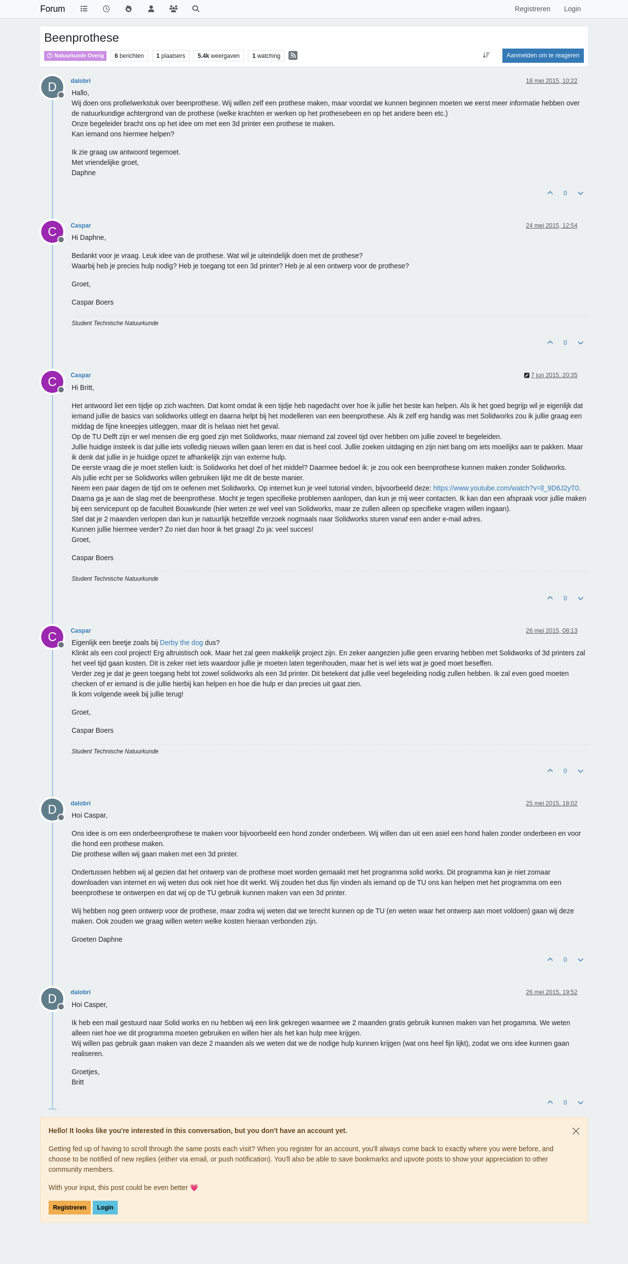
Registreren (69, 1207)
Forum (52, 9)
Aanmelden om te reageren (543, 55)
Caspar (81, 225)
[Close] (576, 1131)
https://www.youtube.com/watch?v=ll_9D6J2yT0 (506, 488)
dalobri (81, 80)
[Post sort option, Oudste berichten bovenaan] (486, 55)
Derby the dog (181, 642)
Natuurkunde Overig (75, 55)
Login (105, 1207)
